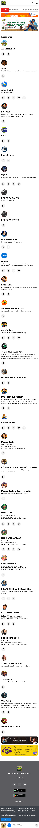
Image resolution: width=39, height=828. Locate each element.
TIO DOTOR (6, 679)
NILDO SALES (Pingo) (11, 538)
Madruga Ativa (8, 422)
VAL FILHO (6, 701)
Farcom (4, 261)
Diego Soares (7, 155)
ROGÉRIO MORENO (10, 613)
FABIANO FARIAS (9, 239)
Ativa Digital (7, 90)
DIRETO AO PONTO (10, 198)
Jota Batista (7, 330)
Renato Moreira (8, 563)
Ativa (3, 68)
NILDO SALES (7, 513)
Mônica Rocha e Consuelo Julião (16, 491)
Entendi (6, 819)
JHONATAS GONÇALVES (12, 308)
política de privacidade (29, 815)
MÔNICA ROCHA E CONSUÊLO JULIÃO (19, 467)
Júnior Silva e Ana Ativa (12, 352)
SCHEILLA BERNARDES (11, 663)
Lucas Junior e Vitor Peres (13, 377)
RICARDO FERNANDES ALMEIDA (16, 589)
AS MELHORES (8, 49)
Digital (4, 174)
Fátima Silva (6, 285)
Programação (19, 805)
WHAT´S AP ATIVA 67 (11, 726)
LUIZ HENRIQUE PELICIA (12, 397)
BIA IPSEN (6, 112)
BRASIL (4, 135)
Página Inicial (19, 801)
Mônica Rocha (8, 442)
